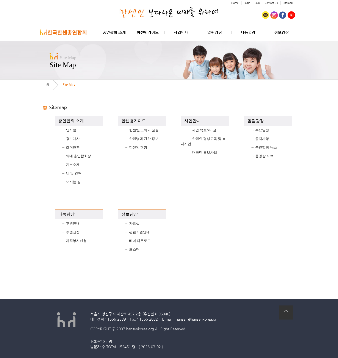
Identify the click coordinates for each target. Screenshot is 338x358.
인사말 (71, 130)
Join (257, 2)
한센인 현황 (138, 147)
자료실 (134, 223)
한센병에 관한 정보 (143, 139)
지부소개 (73, 164)
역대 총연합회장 (78, 156)
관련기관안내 (139, 232)
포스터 (134, 249)
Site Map (69, 84)
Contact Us (271, 2)
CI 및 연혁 (73, 173)
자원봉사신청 (76, 241)
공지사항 (262, 139)
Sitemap (288, 2)
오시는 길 (73, 182)
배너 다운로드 (140, 241)
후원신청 (73, 232)
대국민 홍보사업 (204, 152)
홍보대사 (73, 139)
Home (235, 2)
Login (247, 2)
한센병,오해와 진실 (143, 130)
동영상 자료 (264, 156)
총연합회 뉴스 (266, 147)
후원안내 (73, 223)
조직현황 (73, 147)
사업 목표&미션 (204, 130)
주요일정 (262, 130)
